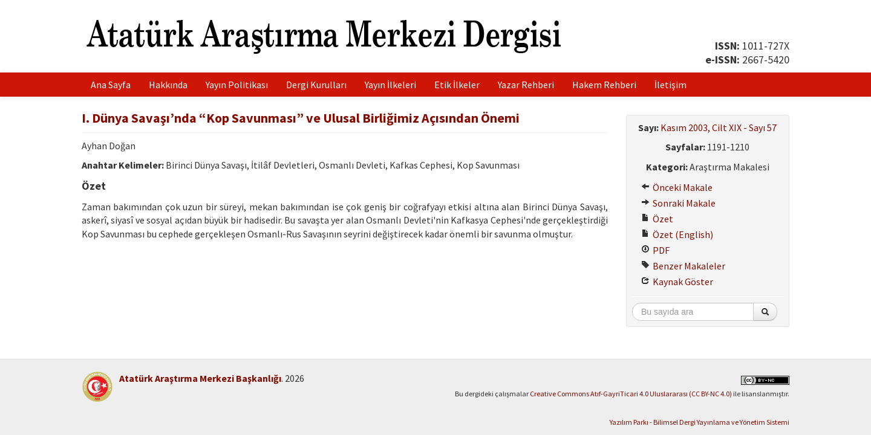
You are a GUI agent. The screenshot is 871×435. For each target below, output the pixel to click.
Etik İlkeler (457, 85)
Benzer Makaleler (683, 266)
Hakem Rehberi (604, 85)
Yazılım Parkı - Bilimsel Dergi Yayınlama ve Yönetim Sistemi (699, 422)
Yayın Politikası (237, 85)
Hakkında (168, 85)
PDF (655, 250)
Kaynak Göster (677, 282)
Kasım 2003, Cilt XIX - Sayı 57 (719, 127)
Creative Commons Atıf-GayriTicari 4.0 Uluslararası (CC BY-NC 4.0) (631, 393)
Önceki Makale (677, 187)
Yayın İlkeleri (390, 85)
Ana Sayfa (111, 85)
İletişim (670, 85)
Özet (657, 219)
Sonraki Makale (678, 203)
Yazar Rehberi (526, 85)
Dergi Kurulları (316, 85)
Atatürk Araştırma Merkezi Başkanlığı (200, 378)
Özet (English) (677, 234)
